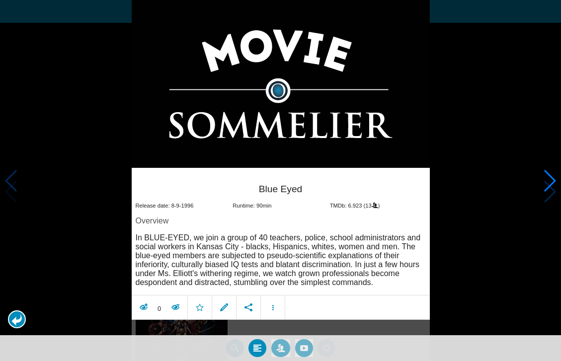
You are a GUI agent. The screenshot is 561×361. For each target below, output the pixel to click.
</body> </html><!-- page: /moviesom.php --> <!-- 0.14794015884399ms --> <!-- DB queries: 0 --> (280, 180)
